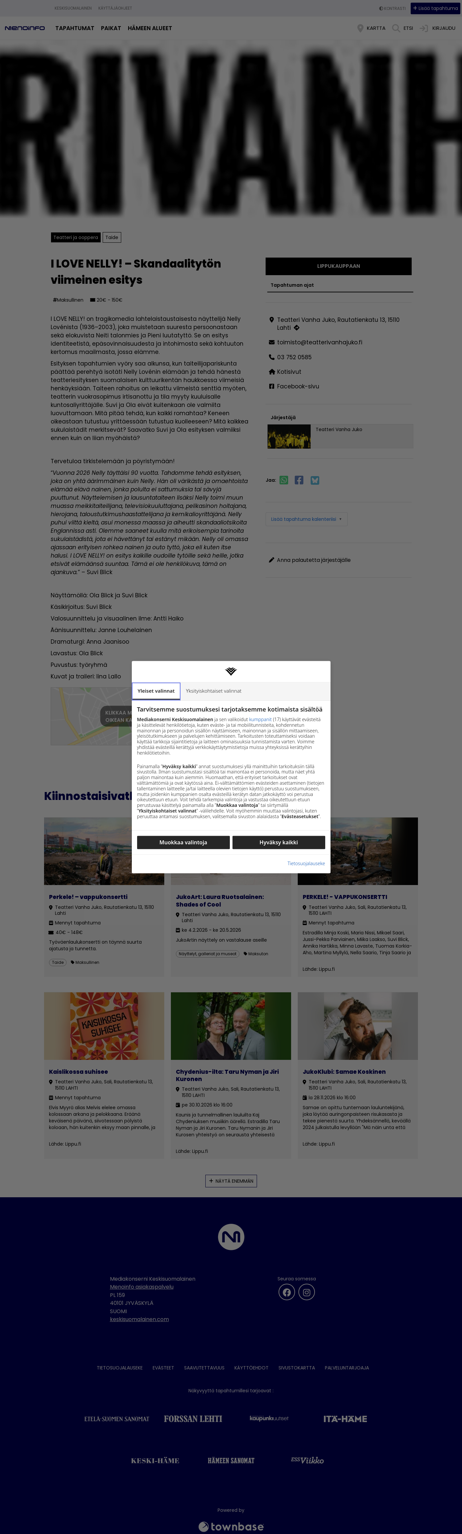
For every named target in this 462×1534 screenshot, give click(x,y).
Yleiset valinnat (155, 759)
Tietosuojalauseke (306, 794)
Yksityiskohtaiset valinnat (212, 760)
